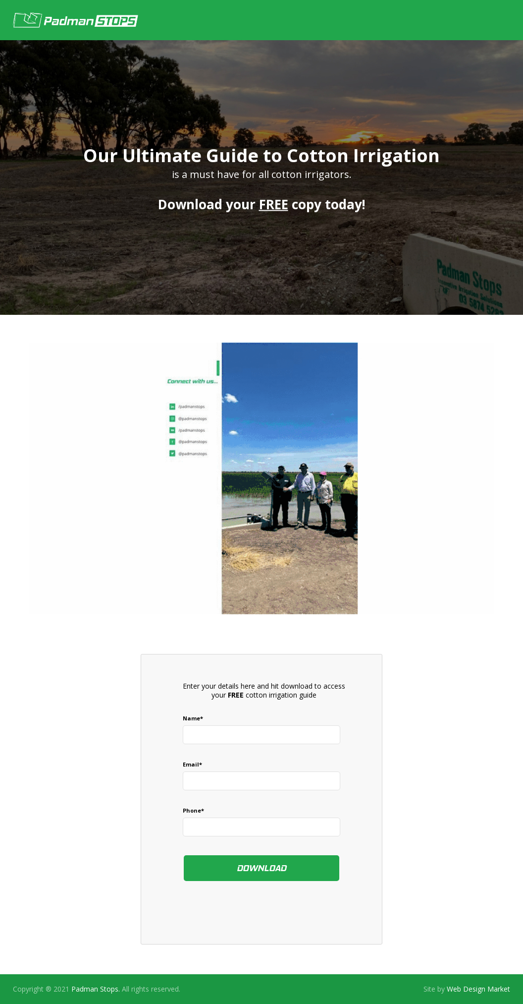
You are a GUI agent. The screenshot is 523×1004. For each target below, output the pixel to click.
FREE (273, 204)
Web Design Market (478, 989)
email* (192, 764)
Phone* (193, 810)
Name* (193, 718)
